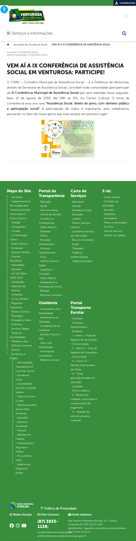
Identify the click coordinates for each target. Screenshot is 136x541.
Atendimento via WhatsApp (48, 319)
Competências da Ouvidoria (49, 328)
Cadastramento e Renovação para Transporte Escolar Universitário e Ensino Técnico (20, 210)
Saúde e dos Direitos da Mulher (22, 468)
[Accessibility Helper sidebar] (4, 9)
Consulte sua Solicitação (110, 203)
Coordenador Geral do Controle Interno (26, 388)
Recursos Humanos (51, 295)
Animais (76, 206)
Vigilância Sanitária (82, 261)
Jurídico (76, 218)
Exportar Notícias (20, 252)
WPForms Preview (21, 345)
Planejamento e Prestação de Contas (50, 284)
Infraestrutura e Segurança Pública (25, 447)
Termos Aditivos (81, 390)
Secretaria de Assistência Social (30, 44)
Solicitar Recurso (113, 231)
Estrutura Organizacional (47, 250)
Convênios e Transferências (47, 220)
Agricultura (78, 201)
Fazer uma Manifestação (46, 345)
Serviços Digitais (20, 328)
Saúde (43, 206)
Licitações (77, 386)
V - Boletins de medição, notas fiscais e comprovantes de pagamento (84, 401)
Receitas (44, 290)
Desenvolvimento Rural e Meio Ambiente (26, 409)
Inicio (43, 257)
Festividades (18, 265)
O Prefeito (17, 294)
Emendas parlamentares (47, 242)
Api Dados (17, 197)
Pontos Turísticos (20, 311)
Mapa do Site (18, 286)
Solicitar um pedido (114, 235)
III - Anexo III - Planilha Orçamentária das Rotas (83, 365)
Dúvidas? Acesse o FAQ (50, 336)
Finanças (21, 430)
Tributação (78, 248)
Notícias (15, 290)
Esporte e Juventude (22, 424)
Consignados (18, 227)
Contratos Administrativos (79, 324)
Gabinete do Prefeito (23, 436)
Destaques (17, 248)
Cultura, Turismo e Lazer (25, 398)
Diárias (43, 235)
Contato (15, 231)
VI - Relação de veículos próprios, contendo (80, 416)
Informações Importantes (46, 353)
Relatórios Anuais (49, 360)
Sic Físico (109, 227)
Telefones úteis (19, 341)
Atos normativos (49, 210)
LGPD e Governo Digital (49, 263)
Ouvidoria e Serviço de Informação (82, 233)
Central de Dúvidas (50, 214)
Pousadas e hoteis (21, 320)
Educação (22, 417)
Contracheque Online (18, 237)
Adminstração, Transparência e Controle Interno (25, 366)
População (17, 316)
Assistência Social (22, 377)
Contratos (77, 318)
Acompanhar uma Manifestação (49, 311)
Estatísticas (109, 214)
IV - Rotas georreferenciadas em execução (83, 378)
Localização (17, 282)
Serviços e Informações (32, 33)
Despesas (45, 231)
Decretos (109, 210)
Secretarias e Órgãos (17, 356)
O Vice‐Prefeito (20, 299)
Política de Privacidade (58, 508)
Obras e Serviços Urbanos (81, 225)
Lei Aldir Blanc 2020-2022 (18, 275)
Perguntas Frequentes (16, 305)
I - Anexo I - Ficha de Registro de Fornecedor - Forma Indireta (84, 339)
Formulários (110, 218)
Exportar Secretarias (16, 258)
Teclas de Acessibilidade (17, 335)
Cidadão (16, 222)
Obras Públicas (48, 278)
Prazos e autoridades (115, 222)
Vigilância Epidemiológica (79, 254)
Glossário (16, 269)
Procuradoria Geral (23, 458)
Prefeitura (16, 324)
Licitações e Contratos (46, 271)
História (15, 350)
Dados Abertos (19, 243)
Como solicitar (112, 197)
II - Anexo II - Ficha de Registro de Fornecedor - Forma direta (84, 352)
